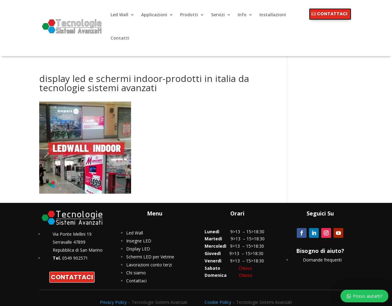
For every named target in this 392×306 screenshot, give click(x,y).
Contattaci (136, 281)
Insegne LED (138, 241)
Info (242, 14)
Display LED (138, 249)
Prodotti (189, 14)
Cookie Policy (218, 302)
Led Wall (119, 14)
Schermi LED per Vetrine (150, 257)
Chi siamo (136, 273)
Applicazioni (154, 14)
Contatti (120, 38)
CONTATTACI (332, 14)
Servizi (218, 14)
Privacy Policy (113, 302)
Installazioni (272, 14)
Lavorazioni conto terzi (149, 265)
